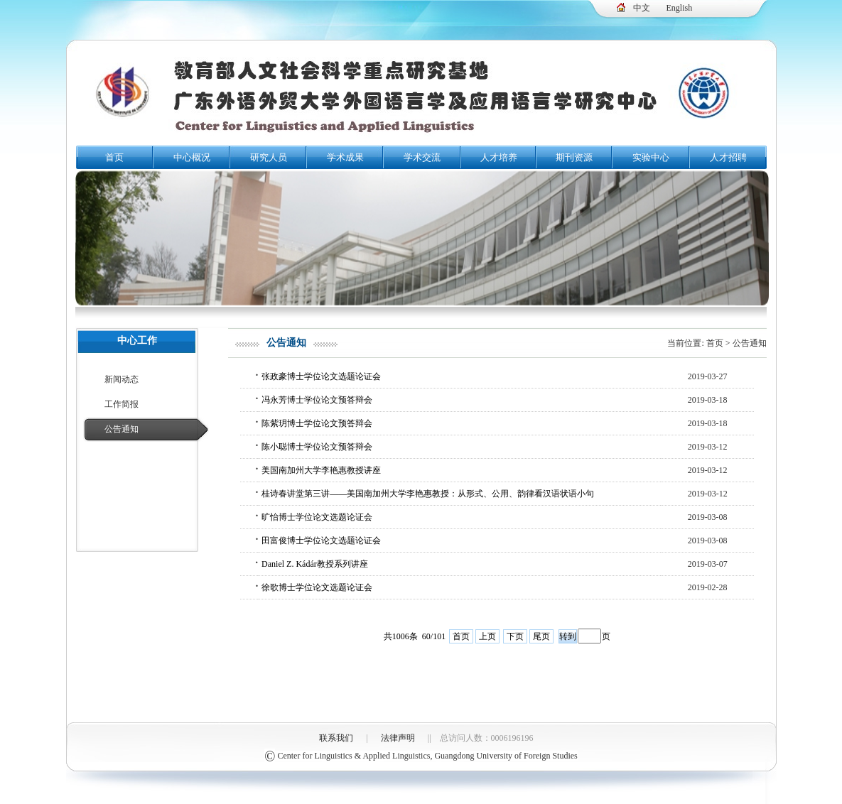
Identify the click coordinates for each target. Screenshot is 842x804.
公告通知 (121, 429)
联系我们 (336, 738)
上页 (487, 636)
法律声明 (398, 738)
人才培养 (498, 157)
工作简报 (121, 404)
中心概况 (191, 157)
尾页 (541, 636)
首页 (114, 157)
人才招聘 (728, 157)
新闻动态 (121, 379)
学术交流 (422, 157)
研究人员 (268, 157)
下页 (515, 636)
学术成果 (345, 157)
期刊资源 (574, 157)
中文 (641, 8)
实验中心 (650, 157)
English (679, 8)
